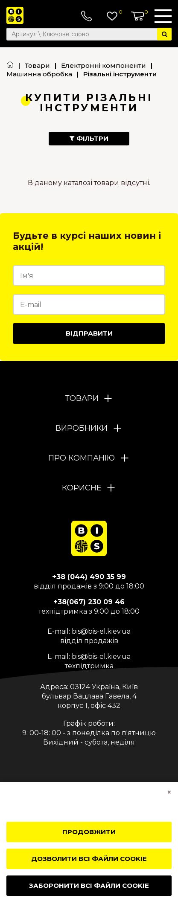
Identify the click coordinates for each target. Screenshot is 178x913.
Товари (37, 65)
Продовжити (89, 832)
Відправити (89, 333)
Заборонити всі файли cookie (89, 885)
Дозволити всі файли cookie (89, 859)
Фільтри (89, 138)
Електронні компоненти (103, 65)
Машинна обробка (39, 74)
